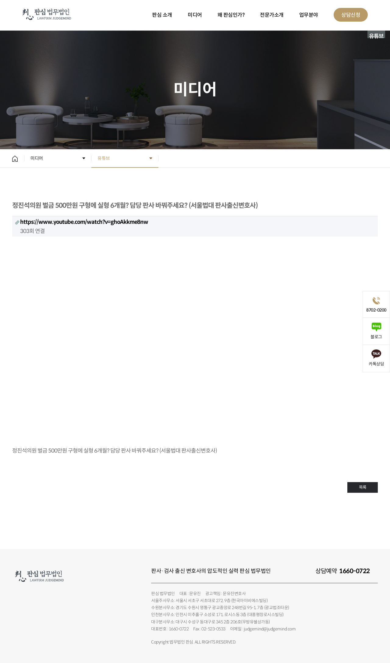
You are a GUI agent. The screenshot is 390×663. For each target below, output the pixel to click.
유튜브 (104, 158)
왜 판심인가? (231, 15)
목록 (362, 487)
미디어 (195, 15)
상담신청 (350, 15)
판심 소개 (162, 15)
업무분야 (308, 15)
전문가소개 (272, 15)
